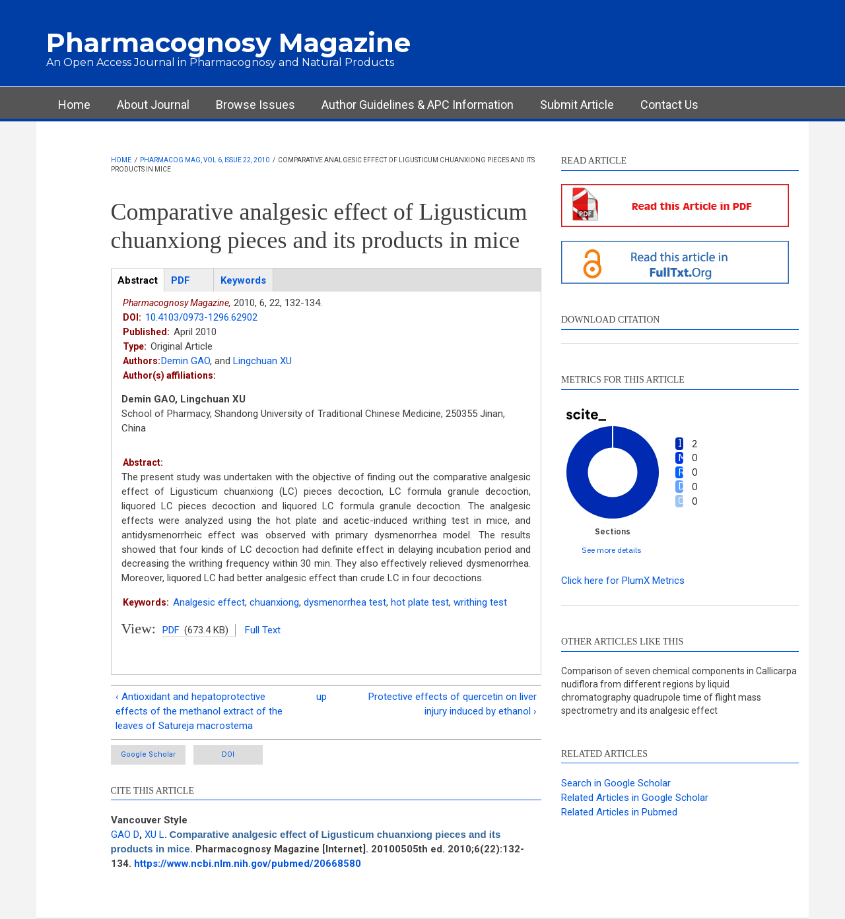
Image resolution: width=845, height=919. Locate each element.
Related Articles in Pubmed (619, 812)
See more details (612, 550)
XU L (154, 834)
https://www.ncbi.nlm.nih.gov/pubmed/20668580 (247, 864)
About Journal (153, 104)
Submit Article (577, 104)
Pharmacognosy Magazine (228, 42)
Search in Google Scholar (616, 783)
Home (74, 104)
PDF (171, 630)
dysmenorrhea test (345, 602)
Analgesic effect (209, 602)
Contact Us (669, 104)
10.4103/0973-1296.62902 (201, 317)
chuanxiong (274, 602)
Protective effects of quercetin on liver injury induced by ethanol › (452, 704)
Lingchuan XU (262, 361)
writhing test (480, 602)
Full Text (263, 630)
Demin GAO (185, 361)
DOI (228, 754)
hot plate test (420, 602)
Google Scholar (148, 754)
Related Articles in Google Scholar (634, 798)
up (321, 697)
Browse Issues (255, 104)
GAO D (125, 834)
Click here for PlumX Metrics (623, 580)
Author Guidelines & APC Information (417, 104)
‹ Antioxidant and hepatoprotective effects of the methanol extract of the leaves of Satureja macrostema (199, 711)
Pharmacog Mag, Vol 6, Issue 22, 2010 (204, 160)
